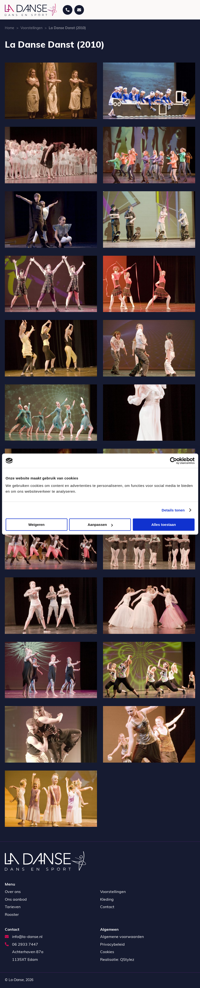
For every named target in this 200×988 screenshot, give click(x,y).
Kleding (107, 900)
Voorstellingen (31, 28)
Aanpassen (100, 525)
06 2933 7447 (21, 945)
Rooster (12, 915)
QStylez (127, 960)
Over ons (13, 892)
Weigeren (36, 525)
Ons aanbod (16, 900)
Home (9, 28)
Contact (107, 907)
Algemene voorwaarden (122, 937)
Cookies (107, 952)
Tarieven (13, 907)
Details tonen (173, 510)
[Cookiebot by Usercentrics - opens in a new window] (173, 460)
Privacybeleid (112, 945)
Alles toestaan (163, 525)
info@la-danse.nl (23, 937)
